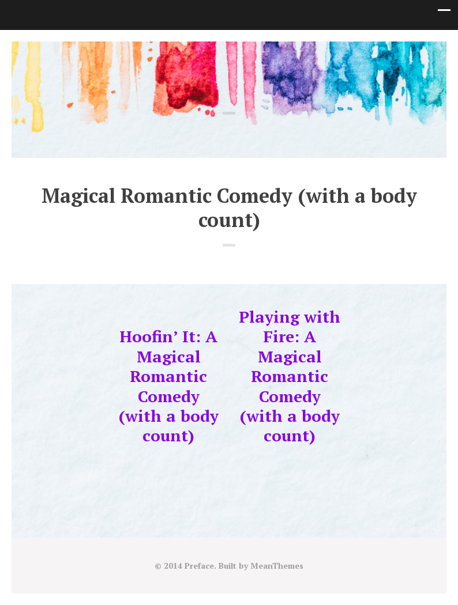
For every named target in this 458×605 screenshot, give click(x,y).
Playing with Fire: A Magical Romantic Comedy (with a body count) (289, 376)
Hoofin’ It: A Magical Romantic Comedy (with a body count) (169, 386)
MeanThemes (276, 565)
